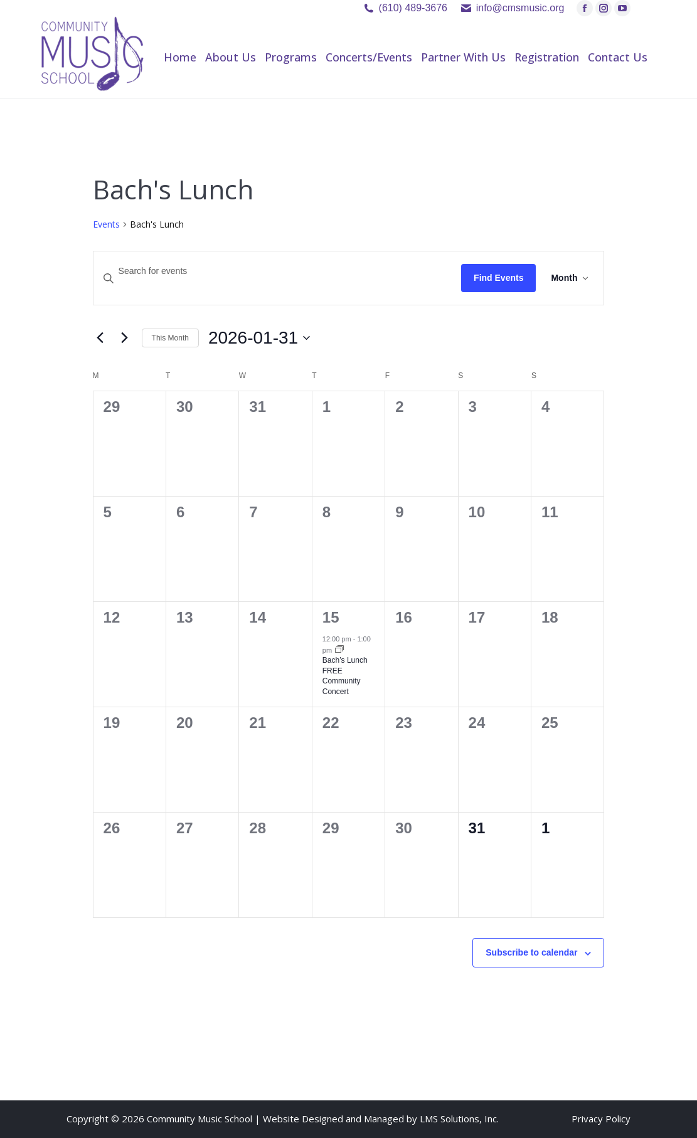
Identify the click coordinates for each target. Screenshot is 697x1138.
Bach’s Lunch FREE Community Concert (345, 676)
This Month (170, 338)
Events (106, 224)
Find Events (498, 278)
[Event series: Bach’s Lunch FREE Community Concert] (339, 650)
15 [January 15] (330, 617)
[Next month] (124, 337)
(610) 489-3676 (413, 8)
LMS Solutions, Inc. (459, 1118)
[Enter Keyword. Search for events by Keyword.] (277, 271)
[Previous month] (100, 337)
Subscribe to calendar (531, 952)
